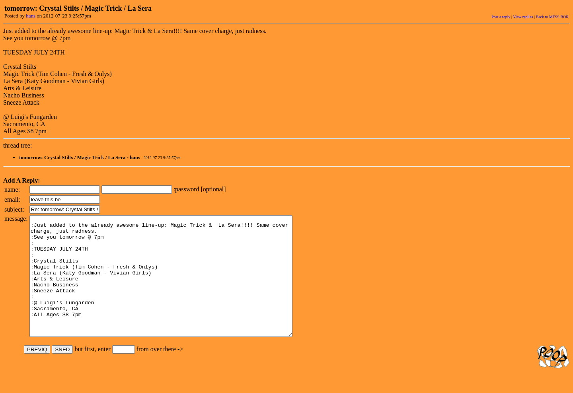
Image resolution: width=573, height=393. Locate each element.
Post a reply (500, 17)
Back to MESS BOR (552, 17)
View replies (523, 17)
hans (30, 16)
